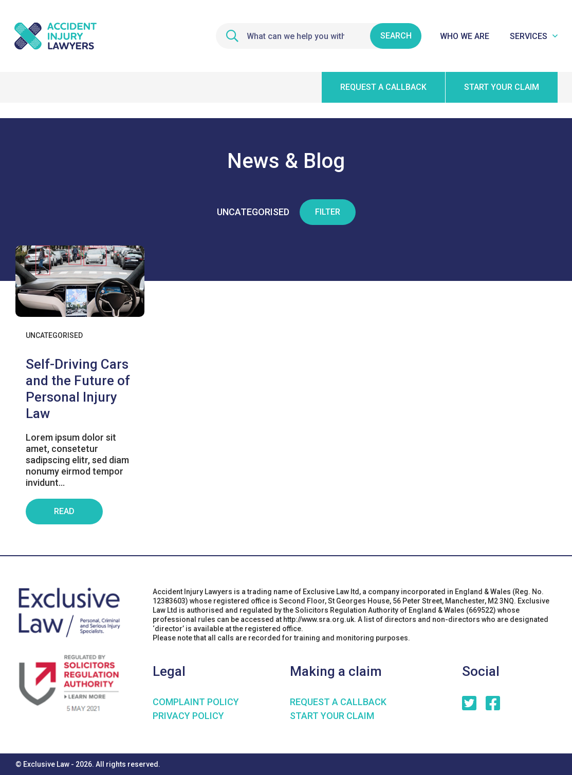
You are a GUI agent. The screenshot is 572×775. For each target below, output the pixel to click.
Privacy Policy (188, 715)
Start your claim (501, 87)
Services (528, 36)
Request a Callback (338, 701)
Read (64, 511)
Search (396, 36)
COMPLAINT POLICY (196, 701)
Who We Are (464, 36)
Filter (327, 212)
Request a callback (383, 87)
